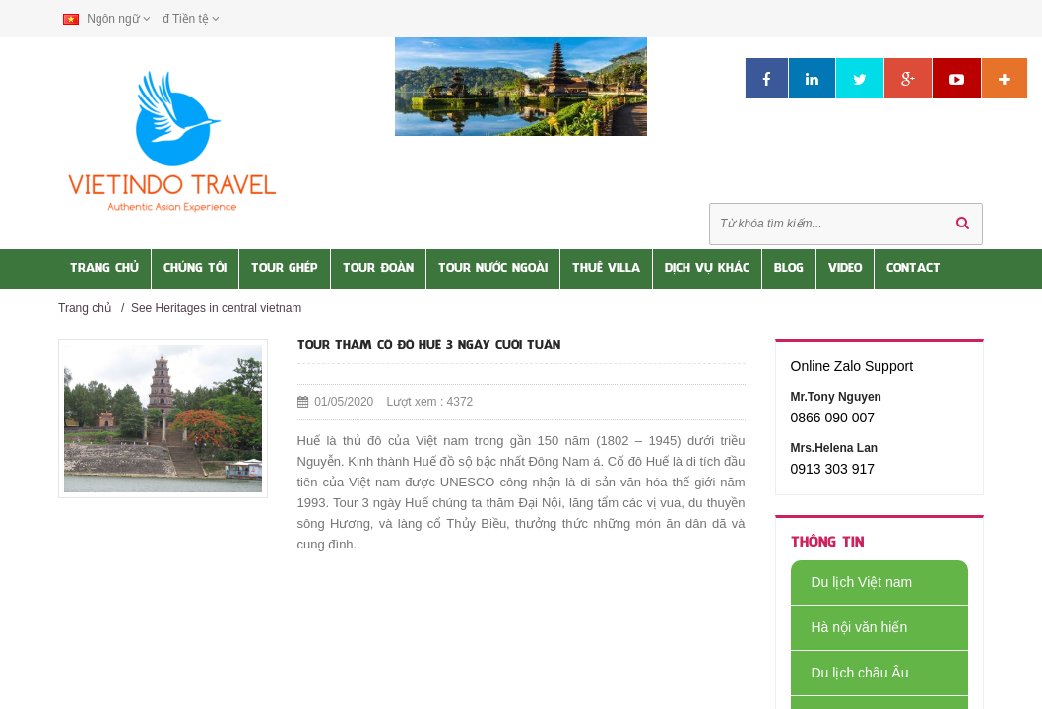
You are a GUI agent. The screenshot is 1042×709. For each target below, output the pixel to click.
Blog (789, 269)
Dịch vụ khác (707, 269)
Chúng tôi (195, 269)
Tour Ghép (284, 269)
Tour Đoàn (378, 269)
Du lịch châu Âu (850, 672)
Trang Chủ (104, 269)
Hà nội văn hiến (849, 627)
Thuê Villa (606, 269)
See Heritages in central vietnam (216, 308)
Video (845, 269)
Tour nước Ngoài (493, 269)
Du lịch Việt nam (852, 582)
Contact (913, 269)
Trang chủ (84, 308)
